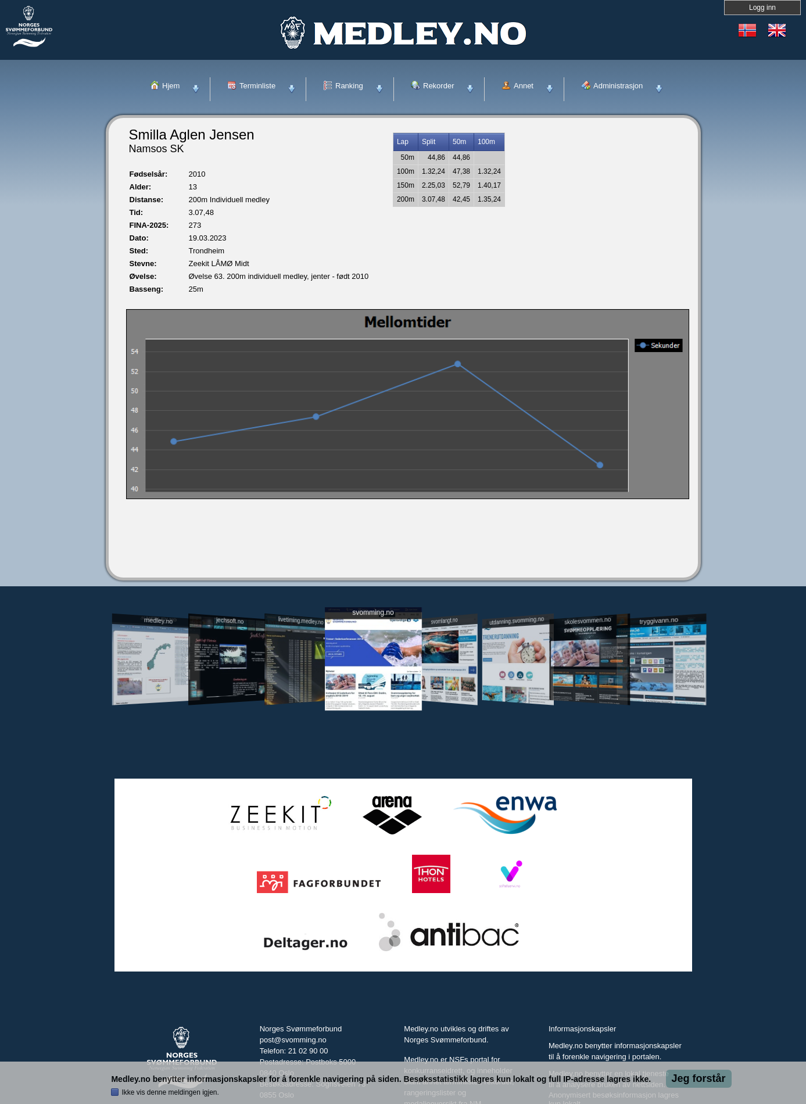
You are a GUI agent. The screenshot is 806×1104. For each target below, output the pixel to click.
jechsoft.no (229, 620)
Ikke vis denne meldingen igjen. (169, 1092)
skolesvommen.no (587, 620)
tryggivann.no (658, 620)
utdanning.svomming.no (517, 620)
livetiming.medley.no (300, 621)
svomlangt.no (444, 620)
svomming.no (372, 612)
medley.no (158, 620)
